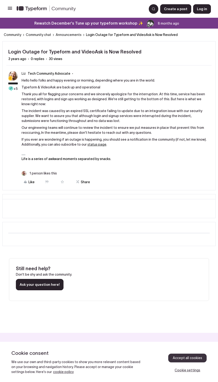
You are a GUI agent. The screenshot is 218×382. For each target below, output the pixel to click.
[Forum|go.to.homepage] (80, 9)
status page (96, 144)
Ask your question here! (40, 284)
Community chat (38, 35)
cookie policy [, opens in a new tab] (63, 372)
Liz (24, 73)
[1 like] (39, 173)
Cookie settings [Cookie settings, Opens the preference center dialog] (187, 370)
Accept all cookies (187, 358)
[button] (10, 10)
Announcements (69, 35)
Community (12, 35)
